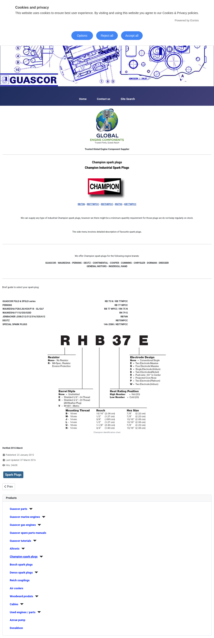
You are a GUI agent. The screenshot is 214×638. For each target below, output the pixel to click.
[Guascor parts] (30, 509)
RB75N (81, 204)
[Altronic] (22, 549)
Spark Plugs (13, 474)
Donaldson (16, 628)
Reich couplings (20, 580)
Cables (14, 604)
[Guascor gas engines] (38, 525)
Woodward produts (21, 596)
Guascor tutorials (20, 540)
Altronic (14, 548)
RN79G (118, 204)
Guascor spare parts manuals (28, 532)
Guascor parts (18, 508)
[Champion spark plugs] (40, 557)
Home (82, 99)
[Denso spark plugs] (35, 572)
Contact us (103, 99)
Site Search (128, 99)
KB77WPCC (130, 204)
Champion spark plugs (24, 556)
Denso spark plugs (21, 572)
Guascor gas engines (23, 524)
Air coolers (16, 588)
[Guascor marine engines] (42, 517)
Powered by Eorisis (187, 20)
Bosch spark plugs (21, 564)
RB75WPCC (107, 204)
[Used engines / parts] (38, 612)
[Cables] (21, 604)
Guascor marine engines (25, 516)
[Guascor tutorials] (34, 541)
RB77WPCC (93, 204)
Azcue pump (17, 620)
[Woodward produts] (35, 596)
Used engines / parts (22, 612)
